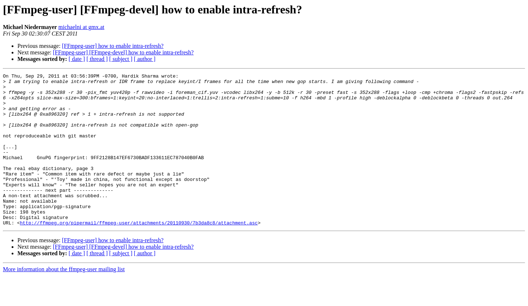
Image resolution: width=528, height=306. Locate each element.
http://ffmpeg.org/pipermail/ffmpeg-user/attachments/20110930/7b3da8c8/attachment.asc (139, 253)
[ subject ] (120, 59)
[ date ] (77, 59)
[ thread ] (97, 59)
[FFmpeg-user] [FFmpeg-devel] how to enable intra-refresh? (123, 52)
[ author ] (145, 59)
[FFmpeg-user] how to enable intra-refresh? (113, 46)
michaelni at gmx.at (81, 27)
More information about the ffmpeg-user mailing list (64, 300)
